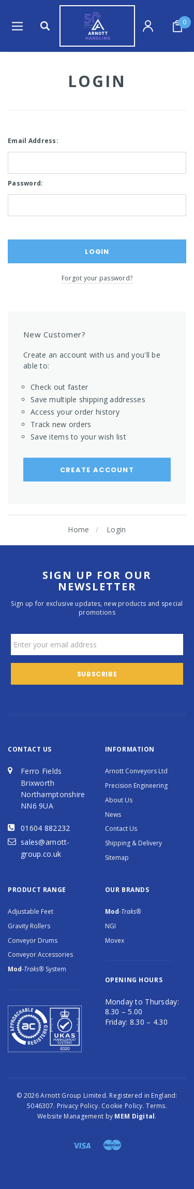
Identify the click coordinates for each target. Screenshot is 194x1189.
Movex (114, 940)
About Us (118, 800)
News (113, 814)
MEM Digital (134, 1116)
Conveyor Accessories (40, 954)
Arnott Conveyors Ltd (136, 771)
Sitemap (117, 857)
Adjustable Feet (30, 911)
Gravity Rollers (29, 926)
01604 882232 (45, 828)
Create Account (97, 470)
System (37, 969)
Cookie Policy (122, 1105)
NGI (110, 926)
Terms (155, 1105)
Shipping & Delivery (133, 843)
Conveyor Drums (32, 940)
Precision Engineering (136, 785)
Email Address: (33, 140)
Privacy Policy (77, 1105)
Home (78, 529)
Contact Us (121, 828)
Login (116, 529)
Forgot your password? (97, 278)
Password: (25, 183)
